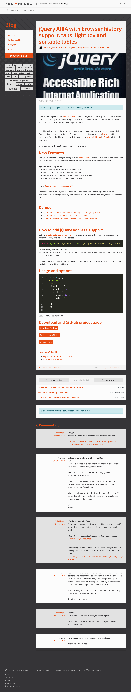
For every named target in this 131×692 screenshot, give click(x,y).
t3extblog (28, 65)
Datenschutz (10, 683)
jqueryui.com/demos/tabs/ (80, 539)
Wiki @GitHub (46, 342)
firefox (29, 84)
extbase (21, 73)
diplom (29, 73)
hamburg (27, 88)
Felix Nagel (59, 432)
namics (29, 70)
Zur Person (41, 3)
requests (72, 116)
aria (8, 76)
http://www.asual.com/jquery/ (58, 186)
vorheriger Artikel (53, 380)
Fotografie (13, 44)
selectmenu (10, 70)
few (104, 134)
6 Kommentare (45, 368)
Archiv (31, 10)
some (65, 116)
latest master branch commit (58, 235)
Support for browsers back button (58, 356)
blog (8, 65)
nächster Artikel (109, 380)
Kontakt (8, 674)
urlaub (20, 84)
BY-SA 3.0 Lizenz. (94, 670)
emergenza (10, 67)
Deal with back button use (54, 359)
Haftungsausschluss (14, 686)
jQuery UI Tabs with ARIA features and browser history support (70, 218)
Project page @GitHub (49, 335)
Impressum (10, 680)
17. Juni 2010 (59, 524)
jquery (10, 84)
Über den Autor (13, 10)
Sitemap (9, 677)
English (11, 35)
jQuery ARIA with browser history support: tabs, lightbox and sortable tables (80, 35)
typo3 (13, 88)
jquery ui (17, 65)
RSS (24, 10)
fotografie (28, 67)
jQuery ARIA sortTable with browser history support (65, 215)
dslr (15, 76)
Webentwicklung (15, 40)
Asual (106, 137)
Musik (10, 49)
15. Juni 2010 (59, 575)
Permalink (56, 368)
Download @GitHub (48, 328)
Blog (64, 3)
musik (8, 73)
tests (108, 134)
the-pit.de (26, 76)
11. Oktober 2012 (58, 435)
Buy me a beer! (19, 55)
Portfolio (54, 3)
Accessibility (89, 47)
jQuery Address (94, 137)
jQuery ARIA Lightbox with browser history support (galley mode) (71, 212)
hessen (19, 67)
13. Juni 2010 (59, 615)
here (41, 255)
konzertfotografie (19, 80)
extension (20, 70)
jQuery (79, 47)
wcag (15, 73)
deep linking (84, 157)
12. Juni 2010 (59, 641)
